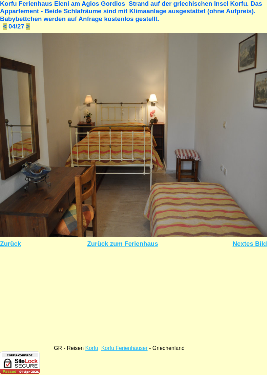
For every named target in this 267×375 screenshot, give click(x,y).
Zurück (10, 243)
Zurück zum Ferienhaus (122, 243)
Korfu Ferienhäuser (124, 348)
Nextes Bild (249, 243)
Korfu (91, 348)
